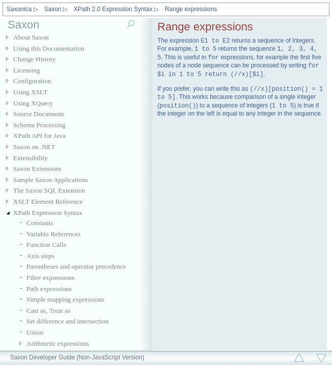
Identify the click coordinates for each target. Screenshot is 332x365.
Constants (39, 223)
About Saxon (31, 37)
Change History (34, 59)
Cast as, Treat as (48, 310)
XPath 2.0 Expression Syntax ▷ (116, 9)
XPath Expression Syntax (47, 212)
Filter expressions (50, 277)
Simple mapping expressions (65, 299)
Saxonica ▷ (22, 9)
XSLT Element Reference (48, 201)
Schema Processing (39, 125)
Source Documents (38, 114)
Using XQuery (33, 103)
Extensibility (30, 158)
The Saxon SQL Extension (49, 190)
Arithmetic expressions (57, 343)
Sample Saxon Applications (50, 180)
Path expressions (49, 289)
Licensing (26, 70)
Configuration (32, 81)
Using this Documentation (48, 48)
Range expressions (191, 9)
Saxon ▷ (56, 9)
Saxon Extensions (37, 168)
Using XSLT (30, 92)
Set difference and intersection (67, 321)
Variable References (53, 234)
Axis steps (40, 256)
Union (34, 332)
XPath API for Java (39, 135)
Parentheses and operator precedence (76, 266)
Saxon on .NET (34, 147)
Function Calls (46, 244)
